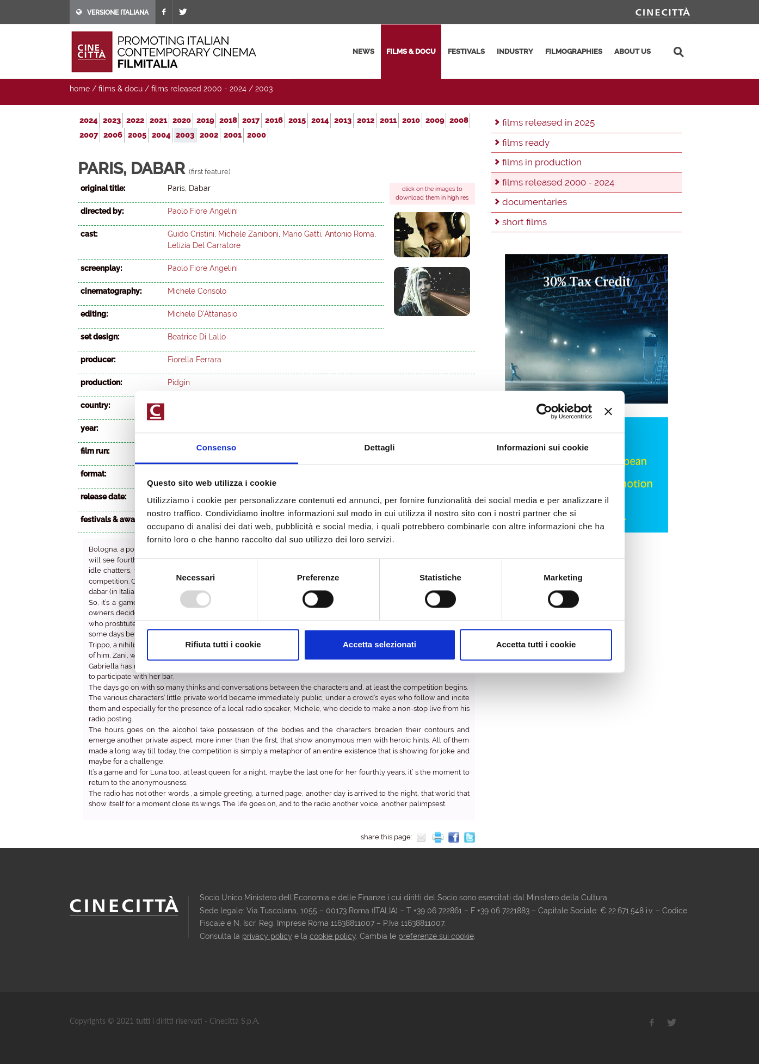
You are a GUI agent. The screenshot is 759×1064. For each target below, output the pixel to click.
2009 (434, 120)
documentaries (534, 201)
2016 (274, 120)
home (80, 88)
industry (515, 51)
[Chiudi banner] (608, 412)
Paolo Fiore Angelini (203, 211)
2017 (251, 120)
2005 (137, 135)
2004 (161, 135)
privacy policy (267, 936)
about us (632, 51)
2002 (209, 135)
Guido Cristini (191, 234)
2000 (256, 135)
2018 (228, 120)
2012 (365, 120)
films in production (542, 162)
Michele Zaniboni (248, 234)
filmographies (573, 51)
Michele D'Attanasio (202, 314)
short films (524, 221)
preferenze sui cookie (436, 936)
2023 (112, 120)
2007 (88, 135)
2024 (88, 120)
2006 (112, 135)
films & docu (411, 51)
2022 (135, 120)
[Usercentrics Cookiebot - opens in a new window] (544, 412)
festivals (466, 51)
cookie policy (333, 936)
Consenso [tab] (216, 447)
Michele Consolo (197, 291)
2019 (205, 120)
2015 (297, 120)
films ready (526, 142)
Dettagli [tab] (380, 447)
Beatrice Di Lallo (197, 336)
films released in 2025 (548, 122)
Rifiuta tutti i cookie (223, 644)
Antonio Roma (349, 234)
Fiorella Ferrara (194, 359)
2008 (458, 120)
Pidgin (179, 382)
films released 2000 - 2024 (198, 88)
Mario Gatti (301, 234)
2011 (388, 120)
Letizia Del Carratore (204, 245)
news (363, 51)
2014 (320, 120)
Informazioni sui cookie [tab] (543, 447)
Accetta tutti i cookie (536, 644)
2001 (233, 135)
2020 (181, 120)
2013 (342, 120)
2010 (411, 120)
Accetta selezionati (379, 644)
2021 (158, 120)
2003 (264, 88)
